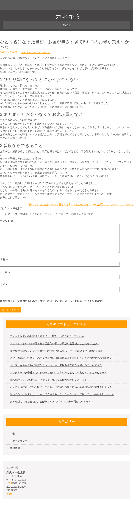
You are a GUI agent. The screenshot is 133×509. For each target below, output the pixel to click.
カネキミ (68, 16)
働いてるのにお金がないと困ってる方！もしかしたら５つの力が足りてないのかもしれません (81, 204)
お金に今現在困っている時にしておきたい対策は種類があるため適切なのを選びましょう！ (61, 387)
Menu (66, 25)
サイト (3, 284)
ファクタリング (18, 440)
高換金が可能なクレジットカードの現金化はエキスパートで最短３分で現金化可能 (56, 350)
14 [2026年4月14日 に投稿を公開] (10, 483)
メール (5, 272)
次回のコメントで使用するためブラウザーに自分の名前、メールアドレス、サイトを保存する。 (53, 301)
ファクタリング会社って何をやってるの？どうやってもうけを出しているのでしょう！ (58, 372)
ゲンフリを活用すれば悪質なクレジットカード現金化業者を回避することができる (56, 365)
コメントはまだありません (35, 52)
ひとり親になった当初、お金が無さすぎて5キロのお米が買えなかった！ (50, 401)
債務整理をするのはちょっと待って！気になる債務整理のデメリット (48, 379)
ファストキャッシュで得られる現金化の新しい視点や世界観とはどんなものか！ (54, 343)
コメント (6, 221)
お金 (12, 433)
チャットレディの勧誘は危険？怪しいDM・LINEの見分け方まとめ (47, 336)
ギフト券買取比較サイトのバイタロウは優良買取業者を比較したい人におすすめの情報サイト (62, 358)
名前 (4, 259)
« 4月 (9, 493)
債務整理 (15, 448)
